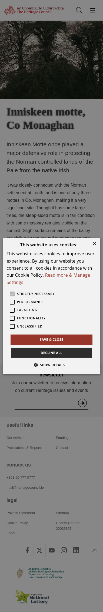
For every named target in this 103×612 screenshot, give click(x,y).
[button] (51, 365)
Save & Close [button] (51, 339)
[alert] (51, 306)
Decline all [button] (51, 352)
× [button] (94, 244)
